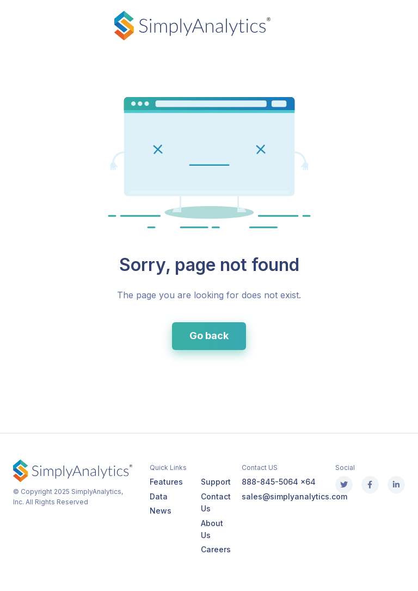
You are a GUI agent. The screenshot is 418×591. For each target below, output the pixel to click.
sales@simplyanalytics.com (294, 496)
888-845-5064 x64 (279, 481)
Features (166, 481)
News (160, 510)
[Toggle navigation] (13, 26)
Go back (209, 335)
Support (216, 481)
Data (159, 496)
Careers (216, 549)
